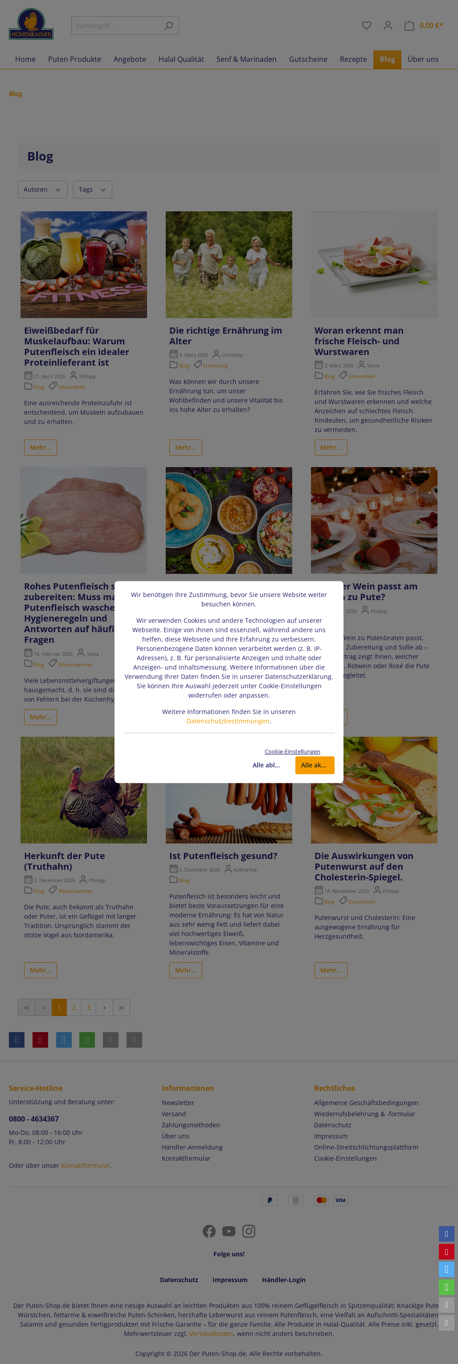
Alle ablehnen (269, 765)
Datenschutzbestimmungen (228, 721)
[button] (446, 1234)
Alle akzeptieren (318, 765)
